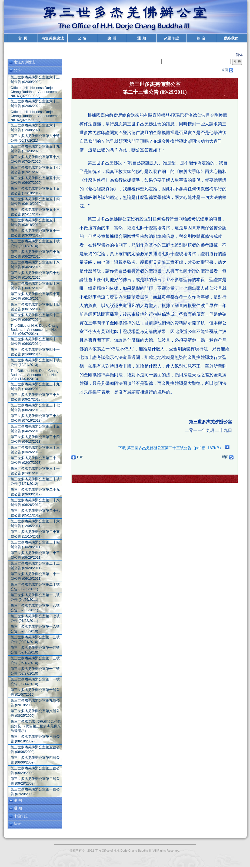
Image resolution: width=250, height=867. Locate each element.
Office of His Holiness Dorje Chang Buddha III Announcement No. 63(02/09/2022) (36, 92)
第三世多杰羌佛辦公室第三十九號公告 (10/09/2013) (35, 386)
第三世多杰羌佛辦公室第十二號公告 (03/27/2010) (35, 671)
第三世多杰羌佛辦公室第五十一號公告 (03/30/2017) (35, 233)
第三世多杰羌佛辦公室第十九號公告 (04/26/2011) (35, 597)
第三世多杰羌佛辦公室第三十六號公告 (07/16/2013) (35, 418)
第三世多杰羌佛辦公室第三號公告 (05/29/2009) (35, 770)
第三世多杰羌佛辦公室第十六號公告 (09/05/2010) (35, 629)
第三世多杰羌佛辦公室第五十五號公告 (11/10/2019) (35, 190)
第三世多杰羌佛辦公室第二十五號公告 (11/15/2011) (35, 534)
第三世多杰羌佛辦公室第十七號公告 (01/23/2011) (35, 618)
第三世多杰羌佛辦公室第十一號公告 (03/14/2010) (35, 681)
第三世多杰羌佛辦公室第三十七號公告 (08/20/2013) (35, 407)
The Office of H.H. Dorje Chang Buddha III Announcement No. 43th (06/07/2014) (35, 330)
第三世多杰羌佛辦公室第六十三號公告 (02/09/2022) (35, 79)
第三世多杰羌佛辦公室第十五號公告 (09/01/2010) (35, 639)
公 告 (82, 38)
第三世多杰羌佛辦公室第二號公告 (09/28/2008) (35, 781)
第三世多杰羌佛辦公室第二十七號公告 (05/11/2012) (35, 513)
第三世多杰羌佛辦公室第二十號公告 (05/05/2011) (35, 586)
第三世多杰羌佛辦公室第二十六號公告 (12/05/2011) (35, 523)
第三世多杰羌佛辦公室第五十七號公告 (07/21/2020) (35, 169)
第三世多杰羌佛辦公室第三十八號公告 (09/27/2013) (35, 397)
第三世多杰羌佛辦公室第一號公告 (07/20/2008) (35, 791)
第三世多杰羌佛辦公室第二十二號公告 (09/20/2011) (35, 565)
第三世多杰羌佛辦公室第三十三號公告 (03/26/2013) (35, 449)
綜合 (17, 824)
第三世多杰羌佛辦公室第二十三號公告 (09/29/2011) (35, 555)
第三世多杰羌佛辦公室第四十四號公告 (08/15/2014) (35, 306)
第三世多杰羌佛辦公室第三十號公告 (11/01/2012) (35, 481)
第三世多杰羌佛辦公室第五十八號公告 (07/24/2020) (35, 159)
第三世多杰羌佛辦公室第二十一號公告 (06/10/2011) (35, 576)
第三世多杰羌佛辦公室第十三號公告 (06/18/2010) (35, 660)
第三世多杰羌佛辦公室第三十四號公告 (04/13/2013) (35, 439)
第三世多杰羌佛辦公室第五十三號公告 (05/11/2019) (35, 212)
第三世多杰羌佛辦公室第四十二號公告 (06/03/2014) (35, 341)
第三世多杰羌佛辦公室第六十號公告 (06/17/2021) (35, 138)
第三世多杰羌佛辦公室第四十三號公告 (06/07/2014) (35, 317)
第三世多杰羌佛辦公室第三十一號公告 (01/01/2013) (35, 470)
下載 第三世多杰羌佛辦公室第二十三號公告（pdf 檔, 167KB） (173, 448)
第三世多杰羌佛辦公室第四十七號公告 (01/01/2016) (35, 275)
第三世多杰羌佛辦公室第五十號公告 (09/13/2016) (35, 243)
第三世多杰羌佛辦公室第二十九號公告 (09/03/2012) (35, 492)
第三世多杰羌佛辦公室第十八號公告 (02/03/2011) (35, 607)
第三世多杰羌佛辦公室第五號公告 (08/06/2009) (35, 749)
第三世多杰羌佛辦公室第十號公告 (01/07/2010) (35, 692)
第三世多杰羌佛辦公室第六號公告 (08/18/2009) (35, 739)
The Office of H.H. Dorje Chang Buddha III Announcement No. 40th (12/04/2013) (35, 375)
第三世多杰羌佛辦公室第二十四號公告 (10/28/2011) (35, 544)
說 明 (112, 38)
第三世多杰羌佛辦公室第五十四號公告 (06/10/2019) (35, 201)
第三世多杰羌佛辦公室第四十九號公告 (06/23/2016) (35, 254)
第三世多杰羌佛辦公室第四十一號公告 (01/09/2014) (35, 352)
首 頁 (22, 38)
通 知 (141, 38)
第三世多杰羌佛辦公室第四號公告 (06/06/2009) (35, 760)
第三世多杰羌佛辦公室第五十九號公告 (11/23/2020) (35, 148)
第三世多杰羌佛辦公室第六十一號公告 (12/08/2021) (35, 127)
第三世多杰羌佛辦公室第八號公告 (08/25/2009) (35, 713)
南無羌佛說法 (52, 38)
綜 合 (201, 38)
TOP (77, 457)
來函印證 (171, 38)
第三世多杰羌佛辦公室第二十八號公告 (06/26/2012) (35, 502)
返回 (227, 70)
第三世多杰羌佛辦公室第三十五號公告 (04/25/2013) (35, 428)
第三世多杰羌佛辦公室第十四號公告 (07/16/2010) (35, 650)
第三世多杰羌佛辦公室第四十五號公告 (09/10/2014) (35, 296)
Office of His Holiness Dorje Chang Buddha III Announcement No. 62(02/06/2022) (36, 116)
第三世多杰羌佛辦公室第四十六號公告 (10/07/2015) (35, 285)
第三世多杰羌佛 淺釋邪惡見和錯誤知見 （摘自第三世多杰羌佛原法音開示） (36, 726)
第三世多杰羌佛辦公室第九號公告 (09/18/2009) (35, 702)
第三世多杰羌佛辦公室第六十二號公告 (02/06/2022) (35, 103)
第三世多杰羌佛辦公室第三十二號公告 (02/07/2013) (35, 460)
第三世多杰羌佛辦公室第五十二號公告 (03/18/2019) (35, 222)
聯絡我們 (231, 38)
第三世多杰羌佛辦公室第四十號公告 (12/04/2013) (35, 362)
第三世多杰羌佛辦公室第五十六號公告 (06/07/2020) (35, 180)
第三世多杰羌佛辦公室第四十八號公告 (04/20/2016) (35, 264)
